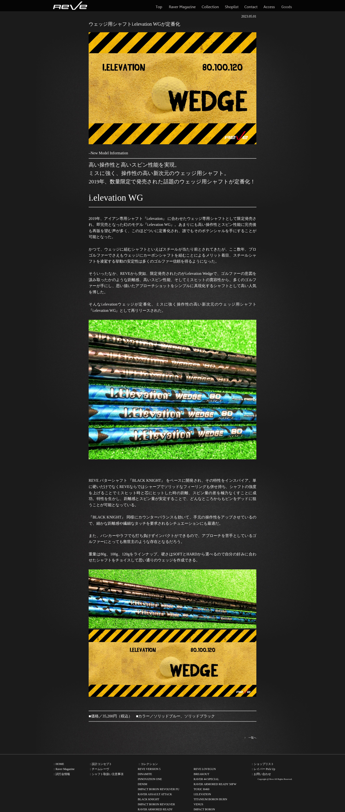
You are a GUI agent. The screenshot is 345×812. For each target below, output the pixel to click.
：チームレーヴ (99, 769)
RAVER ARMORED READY (155, 809)
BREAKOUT (201, 774)
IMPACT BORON (204, 809)
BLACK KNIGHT (148, 799)
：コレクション (148, 764)
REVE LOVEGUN (205, 769)
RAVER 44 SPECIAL (206, 779)
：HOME (58, 764)
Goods (286, 5)
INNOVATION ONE (150, 779)
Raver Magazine (182, 5)
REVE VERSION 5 (149, 769)
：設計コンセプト (100, 764)
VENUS (198, 804)
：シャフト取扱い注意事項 (106, 774)
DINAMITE (145, 774)
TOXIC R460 (201, 789)
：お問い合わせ (261, 774)
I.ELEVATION (202, 794)
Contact (251, 5)
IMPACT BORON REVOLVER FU (158, 789)
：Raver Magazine (64, 769)
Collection (210, 5)
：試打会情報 (61, 774)
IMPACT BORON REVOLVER (156, 804)
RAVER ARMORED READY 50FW (215, 784)
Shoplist (231, 5)
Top (159, 5)
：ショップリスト (262, 764)
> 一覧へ (250, 737)
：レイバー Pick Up (263, 769)
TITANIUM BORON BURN (210, 799)
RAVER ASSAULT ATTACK (155, 794)
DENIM (142, 784)
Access (269, 5)
